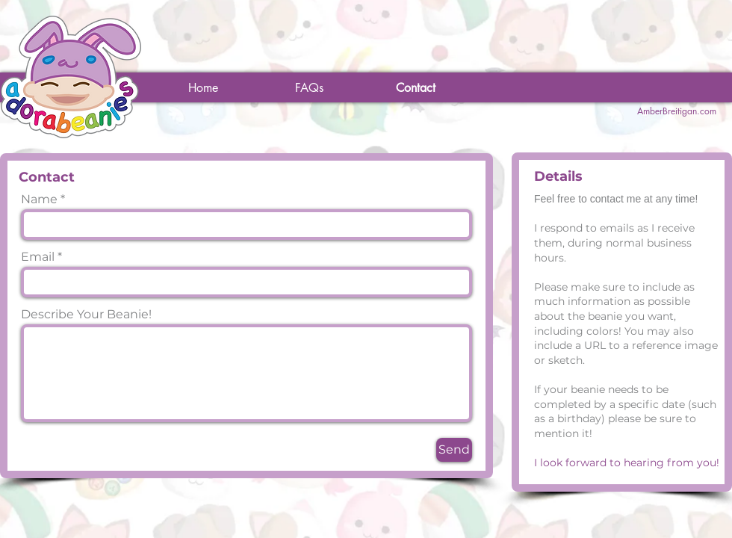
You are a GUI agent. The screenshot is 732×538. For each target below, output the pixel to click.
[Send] (454, 450)
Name (39, 199)
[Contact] (415, 88)
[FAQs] (309, 88)
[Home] (203, 88)
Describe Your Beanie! (86, 315)
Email (38, 257)
